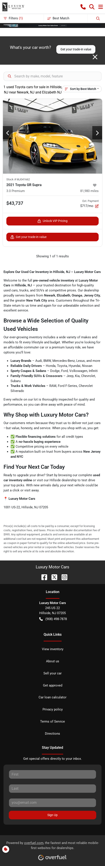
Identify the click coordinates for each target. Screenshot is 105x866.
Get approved (52, 685)
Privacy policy (53, 709)
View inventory (52, 649)
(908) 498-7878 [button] (53, 619)
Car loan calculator (52, 697)
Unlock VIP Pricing (52, 221)
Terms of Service (52, 721)
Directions (52, 734)
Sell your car (52, 673)
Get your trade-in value (76, 49)
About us (52, 661)
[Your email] (52, 802)
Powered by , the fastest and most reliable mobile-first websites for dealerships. (52, 849)
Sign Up (52, 815)
